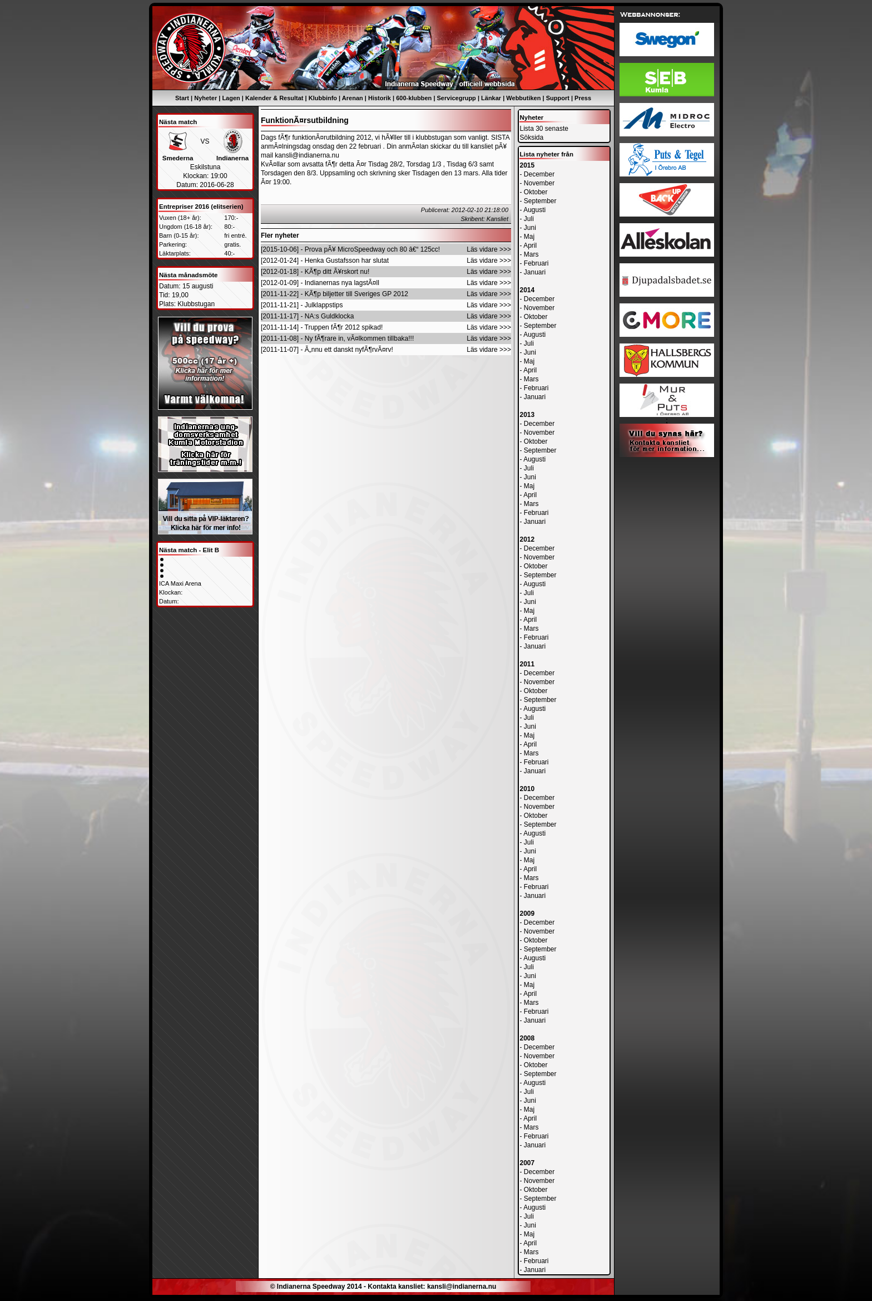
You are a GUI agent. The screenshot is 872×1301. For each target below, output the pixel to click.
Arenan (352, 98)
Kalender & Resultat (274, 98)
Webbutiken (523, 98)
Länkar (491, 98)
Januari (535, 272)
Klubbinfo (323, 98)
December (539, 174)
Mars (531, 254)
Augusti (534, 210)
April (530, 245)
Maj (529, 236)
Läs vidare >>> (489, 249)
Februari (536, 263)
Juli (529, 219)
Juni (530, 228)
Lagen (231, 98)
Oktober (536, 192)
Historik (379, 98)
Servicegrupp (456, 98)
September (540, 201)
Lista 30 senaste (544, 128)
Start (182, 98)
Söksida (532, 137)
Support (557, 98)
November (539, 183)
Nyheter (205, 98)
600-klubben (414, 98)
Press (582, 98)
